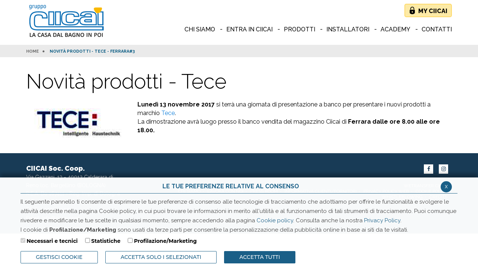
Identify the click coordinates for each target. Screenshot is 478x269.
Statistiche (105, 241)
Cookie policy (275, 220)
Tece (168, 113)
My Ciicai (432, 11)
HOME (32, 51)
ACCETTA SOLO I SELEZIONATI (161, 257)
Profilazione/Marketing (165, 241)
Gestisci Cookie (59, 257)
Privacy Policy (382, 220)
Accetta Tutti (259, 257)
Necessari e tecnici (52, 241)
